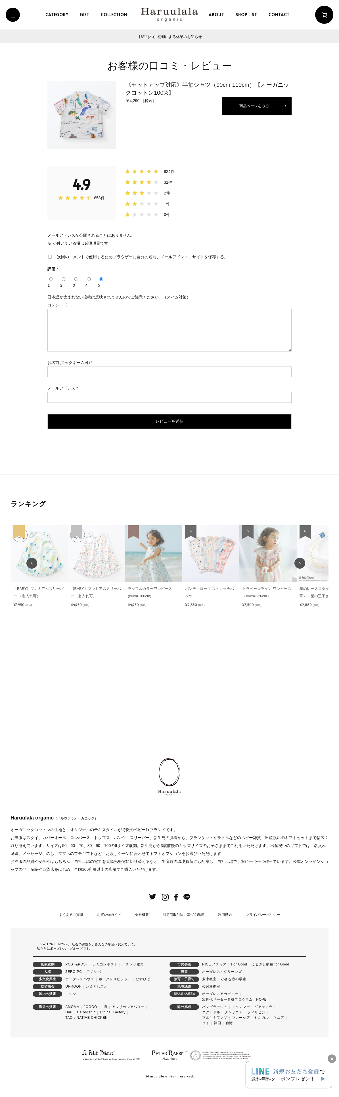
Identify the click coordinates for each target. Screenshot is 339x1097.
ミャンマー (241, 1016)
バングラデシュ (214, 1016)
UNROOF (73, 995)
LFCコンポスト (105, 973)
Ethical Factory (112, 1021)
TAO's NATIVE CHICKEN (86, 1026)
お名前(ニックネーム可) (70, 369)
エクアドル (211, 1021)
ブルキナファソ (214, 1026)
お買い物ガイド (109, 923)
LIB (104, 1016)
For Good (239, 973)
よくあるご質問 (71, 923)
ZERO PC (73, 980)
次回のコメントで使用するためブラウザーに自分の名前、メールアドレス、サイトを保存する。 (142, 257)
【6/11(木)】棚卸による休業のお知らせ (170, 36)
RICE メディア (214, 973)
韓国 (217, 1032)
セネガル (261, 1026)
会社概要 (142, 923)
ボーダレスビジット (115, 988)
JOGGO (90, 1016)
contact (281, 14)
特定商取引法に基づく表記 (183, 923)
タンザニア (234, 1021)
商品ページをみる (253, 106)
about (218, 14)
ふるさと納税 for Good (270, 973)
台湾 (229, 1032)
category (58, 14)
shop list (248, 14)
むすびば (143, 988)
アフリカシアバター (128, 1016)
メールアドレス (62, 395)
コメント (57, 305)
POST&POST (76, 973)
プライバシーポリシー (263, 923)
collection (116, 14)
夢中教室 (209, 988)
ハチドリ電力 (133, 973)
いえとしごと (96, 995)
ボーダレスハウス (79, 988)
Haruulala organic (80, 1021)
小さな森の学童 (233, 988)
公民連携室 (211, 995)
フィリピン (256, 1021)
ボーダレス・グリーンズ (222, 980)
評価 (52, 269)
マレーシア (241, 1026)
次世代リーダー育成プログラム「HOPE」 (236, 1008)
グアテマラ (263, 1016)
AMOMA (72, 1016)
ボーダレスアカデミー (220, 1003)
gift (86, 14)
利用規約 (225, 923)
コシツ (70, 1003)
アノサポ (94, 980)
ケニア (278, 1026)
